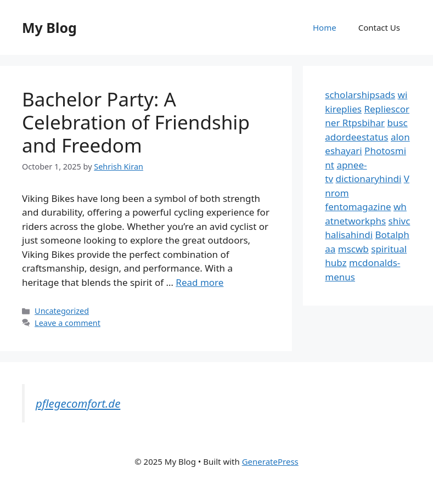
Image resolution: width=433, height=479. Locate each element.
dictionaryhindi (369, 178)
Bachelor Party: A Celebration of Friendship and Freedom (136, 122)
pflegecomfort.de (78, 403)
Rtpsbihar (363, 122)
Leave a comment (67, 323)
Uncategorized (62, 311)
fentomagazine (358, 206)
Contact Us (379, 27)
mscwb (353, 249)
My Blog (49, 27)
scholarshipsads (360, 94)
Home (324, 27)
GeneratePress (270, 461)
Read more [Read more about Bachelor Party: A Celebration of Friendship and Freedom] (199, 282)
